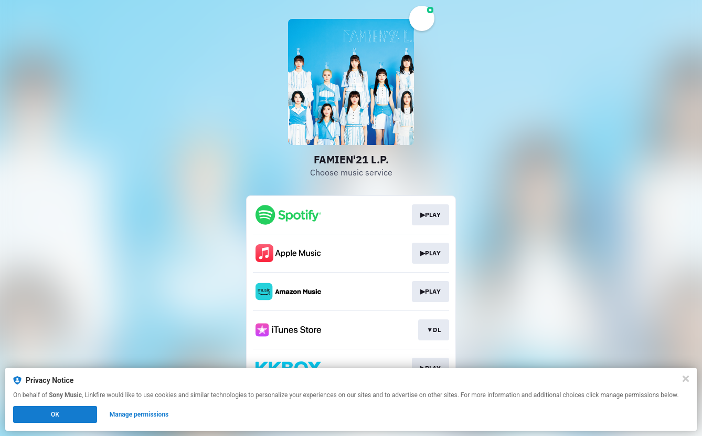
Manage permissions (139, 414)
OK (55, 414)
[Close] (685, 378)
